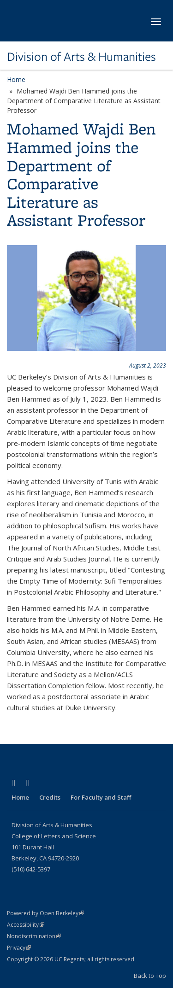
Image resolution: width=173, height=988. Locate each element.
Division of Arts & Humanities (81, 56)
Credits (49, 797)
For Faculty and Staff (101, 797)
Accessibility (25, 925)
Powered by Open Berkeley (45, 913)
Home (16, 79)
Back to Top (150, 975)
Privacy (19, 948)
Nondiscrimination (34, 936)
